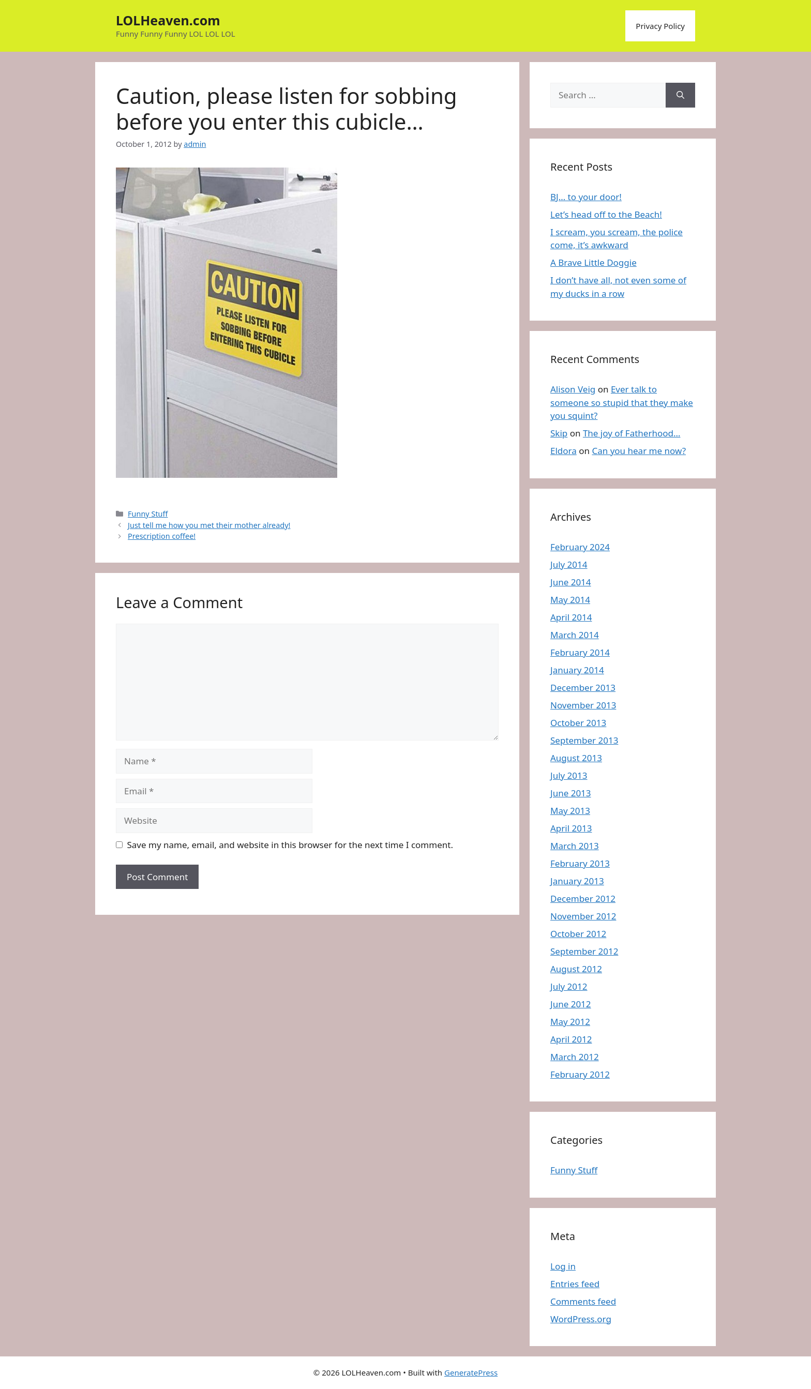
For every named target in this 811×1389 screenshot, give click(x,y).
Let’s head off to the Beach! (606, 214)
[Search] (680, 95)
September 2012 (584, 951)
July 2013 (569, 775)
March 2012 (574, 1057)
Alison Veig (572, 389)
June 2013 (570, 793)
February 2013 (580, 863)
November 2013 (583, 705)
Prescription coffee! (162, 536)
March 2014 (574, 635)
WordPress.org (580, 1319)
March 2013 (574, 846)
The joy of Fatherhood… (632, 433)
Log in (563, 1266)
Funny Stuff (148, 514)
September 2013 (584, 740)
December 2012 (582, 898)
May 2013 (570, 811)
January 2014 (577, 670)
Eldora (563, 451)
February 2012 (580, 1074)
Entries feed (574, 1284)
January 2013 (577, 881)
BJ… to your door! (586, 197)
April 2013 (571, 828)
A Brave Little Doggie (593, 262)
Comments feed (583, 1301)
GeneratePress (471, 1372)
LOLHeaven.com (168, 20)
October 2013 (578, 723)
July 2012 (569, 986)
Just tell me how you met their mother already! (209, 525)
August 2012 (576, 969)
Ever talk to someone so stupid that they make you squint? (621, 402)
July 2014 (569, 564)
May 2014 (570, 600)
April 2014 (571, 617)
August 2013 (576, 758)
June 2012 (570, 1004)
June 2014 (570, 582)
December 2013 (582, 687)
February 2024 (580, 547)
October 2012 (578, 934)
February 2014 (580, 652)
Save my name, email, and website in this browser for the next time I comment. (290, 845)
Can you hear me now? (639, 451)
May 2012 (570, 1022)
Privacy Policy (660, 26)
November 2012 (583, 916)
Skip (558, 433)
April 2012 (571, 1039)
